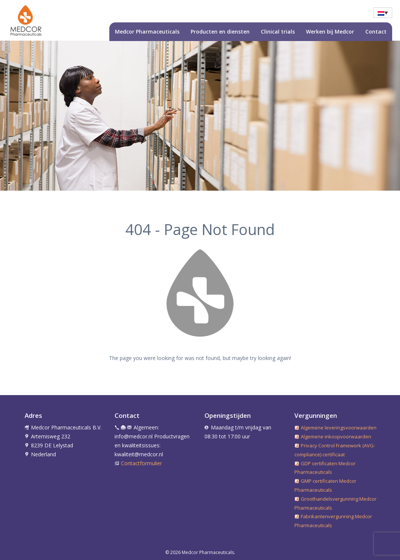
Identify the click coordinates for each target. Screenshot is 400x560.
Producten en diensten (220, 31)
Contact (376, 31)
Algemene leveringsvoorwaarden (338, 427)
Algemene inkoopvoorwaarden (336, 436)
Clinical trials (278, 31)
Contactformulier (141, 463)
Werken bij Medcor (330, 31)
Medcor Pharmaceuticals (147, 31)
